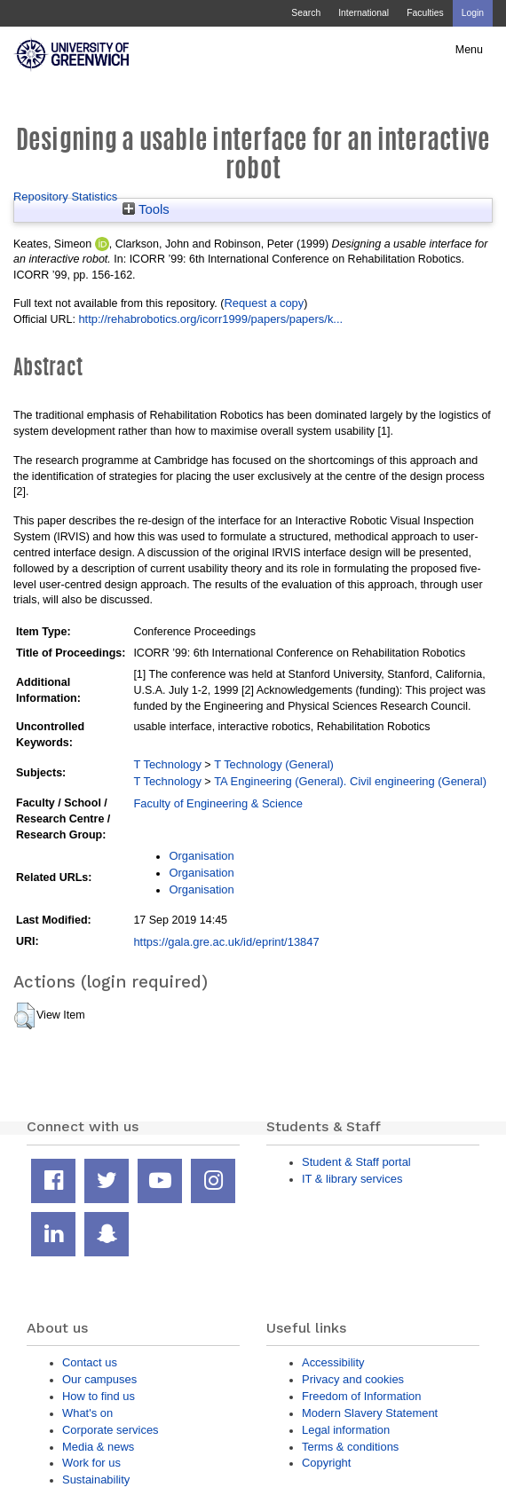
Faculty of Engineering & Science (218, 803)
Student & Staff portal (356, 1162)
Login (473, 13)
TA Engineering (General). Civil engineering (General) (350, 781)
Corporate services (110, 1429)
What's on (87, 1413)
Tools (146, 209)
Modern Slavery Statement (370, 1413)
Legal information (346, 1429)
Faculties (425, 13)
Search (305, 13)
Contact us (89, 1362)
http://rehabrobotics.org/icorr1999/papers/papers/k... (210, 319)
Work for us (91, 1462)
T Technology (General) (274, 764)
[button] (24, 1016)
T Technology (167, 764)
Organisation (201, 855)
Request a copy (264, 303)
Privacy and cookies (353, 1379)
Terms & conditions (350, 1446)
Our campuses (99, 1379)
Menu (469, 49)
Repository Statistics (65, 196)
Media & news (98, 1446)
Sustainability (96, 1479)
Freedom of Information (361, 1396)
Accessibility (333, 1362)
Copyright (326, 1462)
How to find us (98, 1396)
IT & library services (352, 1178)
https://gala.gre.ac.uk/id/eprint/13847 (226, 941)
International (363, 13)
